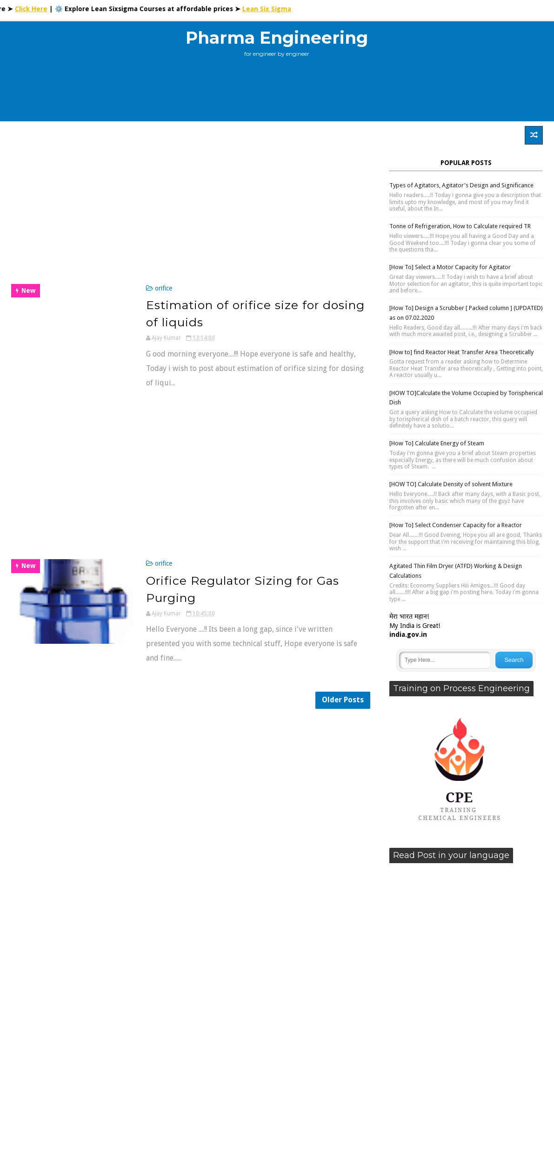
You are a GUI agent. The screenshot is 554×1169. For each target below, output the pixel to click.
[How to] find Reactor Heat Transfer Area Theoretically (461, 352)
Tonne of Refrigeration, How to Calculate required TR (460, 226)
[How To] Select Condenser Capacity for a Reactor (455, 525)
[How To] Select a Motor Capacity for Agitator (450, 267)
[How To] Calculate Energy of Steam (436, 443)
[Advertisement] (276, 93)
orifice (163, 288)
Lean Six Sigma (274, 9)
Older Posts (343, 699)
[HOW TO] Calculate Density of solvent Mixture (451, 484)
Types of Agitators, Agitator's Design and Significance (461, 185)
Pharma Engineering (277, 37)
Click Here (38, 9)
